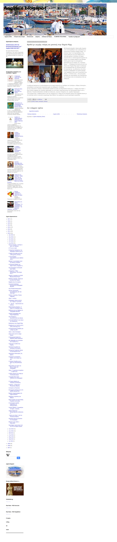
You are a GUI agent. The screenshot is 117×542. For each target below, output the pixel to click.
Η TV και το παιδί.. (13, 248)
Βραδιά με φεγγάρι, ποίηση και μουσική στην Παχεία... (16, 279)
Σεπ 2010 (11, 241)
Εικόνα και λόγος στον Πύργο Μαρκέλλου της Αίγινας (18, 90)
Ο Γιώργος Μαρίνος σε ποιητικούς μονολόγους (15, 382)
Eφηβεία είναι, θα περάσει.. (15, 282)
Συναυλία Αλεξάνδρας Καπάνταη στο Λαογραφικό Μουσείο (15, 285)
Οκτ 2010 (11, 239)
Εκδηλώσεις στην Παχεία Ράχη (16, 323)
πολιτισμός (41, 101)
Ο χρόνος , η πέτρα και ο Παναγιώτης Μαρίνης (14, 385)
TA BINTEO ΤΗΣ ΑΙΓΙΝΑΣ (60, 36)
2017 (9, 219)
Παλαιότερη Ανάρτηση (82, 114)
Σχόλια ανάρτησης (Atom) (39, 116)
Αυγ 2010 (11, 243)
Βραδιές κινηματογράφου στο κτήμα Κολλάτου (15, 394)
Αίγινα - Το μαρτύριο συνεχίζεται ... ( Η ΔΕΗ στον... (16, 371)
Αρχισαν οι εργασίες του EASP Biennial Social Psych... (16, 276)
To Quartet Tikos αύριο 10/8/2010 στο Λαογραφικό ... (15, 378)
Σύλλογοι (45, 101)
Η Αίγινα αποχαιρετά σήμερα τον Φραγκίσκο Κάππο (18, 134)
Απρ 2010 (11, 435)
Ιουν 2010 (11, 431)
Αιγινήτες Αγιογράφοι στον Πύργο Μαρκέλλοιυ (18, 163)
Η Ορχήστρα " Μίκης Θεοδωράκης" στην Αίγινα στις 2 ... (15, 272)
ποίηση (36, 101)
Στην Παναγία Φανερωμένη (15, 288)
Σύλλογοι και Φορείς (47, 36)
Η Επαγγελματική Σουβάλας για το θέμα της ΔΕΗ (16, 329)
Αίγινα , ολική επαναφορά (14, 331)
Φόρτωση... (8, 501)
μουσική (33, 101)
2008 (9, 445)
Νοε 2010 (11, 237)
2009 (9, 443)
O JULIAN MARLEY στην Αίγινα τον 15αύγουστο (16, 320)
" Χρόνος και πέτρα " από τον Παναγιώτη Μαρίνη (15, 416)
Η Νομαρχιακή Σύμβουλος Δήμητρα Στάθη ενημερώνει (16, 338)
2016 (9, 221)
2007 (9, 447)
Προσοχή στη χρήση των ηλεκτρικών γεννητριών (15, 347)
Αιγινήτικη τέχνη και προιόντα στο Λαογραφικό (15, 419)
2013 (9, 227)
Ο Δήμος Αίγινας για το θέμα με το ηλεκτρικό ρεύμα (16, 374)
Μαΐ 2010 (11, 433)
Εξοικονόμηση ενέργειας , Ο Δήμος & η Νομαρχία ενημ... (16, 307)
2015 (9, 223)
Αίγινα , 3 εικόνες (12, 298)
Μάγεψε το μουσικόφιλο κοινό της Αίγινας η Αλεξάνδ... (15, 262)
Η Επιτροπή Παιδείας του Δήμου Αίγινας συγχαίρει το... (16, 265)
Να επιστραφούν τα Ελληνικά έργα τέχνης (15, 268)
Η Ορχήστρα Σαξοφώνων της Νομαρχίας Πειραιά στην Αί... (16, 250)
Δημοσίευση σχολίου (34, 111)
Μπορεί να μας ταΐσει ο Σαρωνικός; (14, 422)
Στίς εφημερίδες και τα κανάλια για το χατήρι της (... (16, 341)
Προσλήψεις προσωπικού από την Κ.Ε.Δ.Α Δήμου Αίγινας (16, 426)
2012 (9, 229)
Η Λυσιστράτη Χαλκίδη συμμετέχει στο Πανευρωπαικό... (14, 404)
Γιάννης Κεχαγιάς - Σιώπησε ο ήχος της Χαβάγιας (15, 245)
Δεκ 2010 (11, 235)
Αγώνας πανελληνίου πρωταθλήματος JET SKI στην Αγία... (15, 292)
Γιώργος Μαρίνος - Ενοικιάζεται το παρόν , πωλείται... (16, 408)
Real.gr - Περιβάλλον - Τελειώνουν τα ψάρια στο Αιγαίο (18, 193)
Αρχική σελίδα (8, 36)
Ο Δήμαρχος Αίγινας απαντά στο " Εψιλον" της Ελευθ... (15, 301)
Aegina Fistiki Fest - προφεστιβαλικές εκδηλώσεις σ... (16, 412)
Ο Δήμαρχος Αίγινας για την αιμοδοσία (17, 77)
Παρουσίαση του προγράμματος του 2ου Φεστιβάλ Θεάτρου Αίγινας (18, 104)
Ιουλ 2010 (11, 428)
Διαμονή (37, 36)
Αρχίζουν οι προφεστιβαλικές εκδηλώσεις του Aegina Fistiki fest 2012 (18, 119)
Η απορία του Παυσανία (14, 388)
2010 (9, 233)
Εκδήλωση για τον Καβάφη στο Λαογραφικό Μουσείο (16, 311)
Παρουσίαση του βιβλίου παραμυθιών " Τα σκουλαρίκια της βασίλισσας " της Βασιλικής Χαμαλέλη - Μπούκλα (14, 205)
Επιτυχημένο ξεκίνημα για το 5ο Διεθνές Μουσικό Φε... (16, 390)
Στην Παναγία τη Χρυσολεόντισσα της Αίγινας (16, 317)
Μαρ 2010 (11, 437)
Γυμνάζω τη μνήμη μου (74, 36)
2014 (9, 225)
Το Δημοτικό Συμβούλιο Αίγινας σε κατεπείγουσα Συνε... (16, 351)
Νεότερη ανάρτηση (31, 114)
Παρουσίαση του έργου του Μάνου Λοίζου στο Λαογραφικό (15, 367)
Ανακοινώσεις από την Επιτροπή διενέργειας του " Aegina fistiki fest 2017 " (14, 46)
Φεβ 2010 (11, 439)
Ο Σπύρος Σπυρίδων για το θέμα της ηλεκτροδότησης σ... (15, 362)
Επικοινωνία (30, 36)
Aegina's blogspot (24, 8)
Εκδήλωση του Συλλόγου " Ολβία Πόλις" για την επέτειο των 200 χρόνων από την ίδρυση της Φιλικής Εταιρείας (15, 178)
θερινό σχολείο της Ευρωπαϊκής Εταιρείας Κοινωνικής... (16, 400)
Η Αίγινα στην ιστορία (19, 36)
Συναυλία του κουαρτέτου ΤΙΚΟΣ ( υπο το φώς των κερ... (15, 358)
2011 (9, 231)
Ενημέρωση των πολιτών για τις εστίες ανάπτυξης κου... (16, 326)
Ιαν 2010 (11, 441)
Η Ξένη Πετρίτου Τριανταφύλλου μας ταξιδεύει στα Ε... (16, 258)
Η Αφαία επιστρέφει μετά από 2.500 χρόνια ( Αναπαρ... (15, 254)
